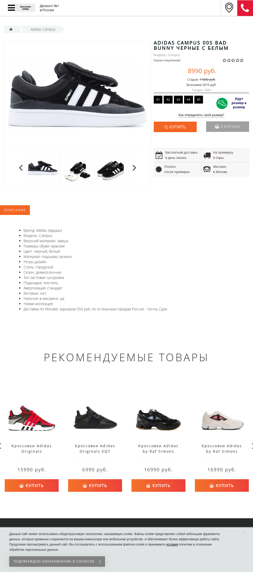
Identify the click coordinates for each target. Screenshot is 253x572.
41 (158, 99)
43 (178, 99)
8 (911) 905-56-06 (245, 8)
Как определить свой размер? (201, 115)
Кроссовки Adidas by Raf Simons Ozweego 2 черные (158, 451)
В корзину (227, 126)
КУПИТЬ (177, 126)
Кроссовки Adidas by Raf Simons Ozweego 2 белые (222, 451)
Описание (15, 210)
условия (172, 544)
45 (199, 99)
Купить (31, 484)
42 (168, 99)
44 (188, 99)
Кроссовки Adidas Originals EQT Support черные (95, 451)
